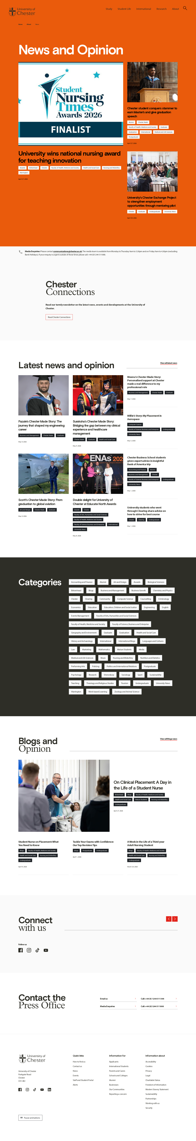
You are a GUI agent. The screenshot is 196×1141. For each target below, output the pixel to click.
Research (93, 674)
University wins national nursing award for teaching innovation (69, 156)
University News (170, 211)
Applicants (113, 1061)
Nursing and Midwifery (111, 168)
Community (105, 598)
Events (76, 1075)
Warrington (24, 173)
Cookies (149, 1066)
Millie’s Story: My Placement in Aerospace (144, 417)
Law (73, 649)
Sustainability (155, 674)
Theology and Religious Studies (100, 683)
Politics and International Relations (122, 666)
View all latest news (168, 363)
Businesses (113, 1084)
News (37, 24)
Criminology (163, 598)
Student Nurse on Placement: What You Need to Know (38, 843)
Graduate (164, 127)
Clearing (141, 520)
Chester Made (143, 122)
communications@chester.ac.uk (67, 251)
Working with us (153, 1103)
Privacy (149, 1070)
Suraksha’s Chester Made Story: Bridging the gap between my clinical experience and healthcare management (96, 427)
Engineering (149, 607)
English (165, 607)
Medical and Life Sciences (163, 132)
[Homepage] (21, 12)
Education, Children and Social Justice (120, 607)
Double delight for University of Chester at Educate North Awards (94, 502)
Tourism (124, 683)
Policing (95, 666)
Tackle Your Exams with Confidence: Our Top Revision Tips (93, 843)
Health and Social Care (91, 168)
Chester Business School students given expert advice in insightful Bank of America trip (146, 461)
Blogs (91, 590)
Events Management (80, 615)
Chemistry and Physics (162, 590)
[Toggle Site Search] (185, 8)
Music (103, 658)
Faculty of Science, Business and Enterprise (89, 524)
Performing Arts (78, 666)
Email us (118, 998)
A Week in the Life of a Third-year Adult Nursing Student (145, 843)
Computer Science (135, 424)
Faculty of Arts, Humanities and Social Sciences (90, 515)
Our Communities (116, 1089)
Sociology (126, 674)
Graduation (133, 132)
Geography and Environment (84, 632)
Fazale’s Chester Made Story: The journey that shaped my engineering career (41, 425)
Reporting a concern (118, 1094)
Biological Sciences (156, 582)
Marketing (86, 649)
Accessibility (151, 1061)
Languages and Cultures (152, 641)
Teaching (75, 683)
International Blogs (127, 641)
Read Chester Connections (59, 317)
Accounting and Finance (137, 470)
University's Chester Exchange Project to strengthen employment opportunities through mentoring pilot (151, 202)
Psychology (76, 674)
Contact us (77, 1066)
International (145, 132)
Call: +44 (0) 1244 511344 (159, 998)
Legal (148, 1075)
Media (141, 649)
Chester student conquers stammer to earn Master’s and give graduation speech (152, 112)
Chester (44, 168)
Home (20, 24)
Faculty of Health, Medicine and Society (65, 168)
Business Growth (138, 590)
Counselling (145, 598)
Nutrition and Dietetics (150, 658)
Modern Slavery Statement (157, 1089)
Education (92, 607)
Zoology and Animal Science (126, 691)
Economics (76, 607)
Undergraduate (154, 211)
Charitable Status (153, 1080)
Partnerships (151, 1098)
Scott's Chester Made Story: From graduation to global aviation (40, 502)
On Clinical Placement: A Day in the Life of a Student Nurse (142, 785)
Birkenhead (33, 168)
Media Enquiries (118, 1006)
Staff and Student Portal (83, 1080)
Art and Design (25, 510)
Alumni (131, 122)
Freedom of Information (156, 1084)
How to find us (79, 1061)
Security (149, 1107)
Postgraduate (133, 137)
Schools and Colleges (118, 1075)
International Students (118, 1066)
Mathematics (104, 649)
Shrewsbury (109, 674)
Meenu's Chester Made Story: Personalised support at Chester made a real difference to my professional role (145, 382)
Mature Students (124, 649)
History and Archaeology (82, 641)
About (29, 24)
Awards (22, 168)
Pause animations (30, 1118)
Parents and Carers (117, 1070)
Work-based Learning (97, 691)
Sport (140, 674)
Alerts (75, 1084)
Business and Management (29, 435)
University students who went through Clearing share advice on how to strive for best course (146, 511)
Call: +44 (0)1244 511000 (159, 1006)
